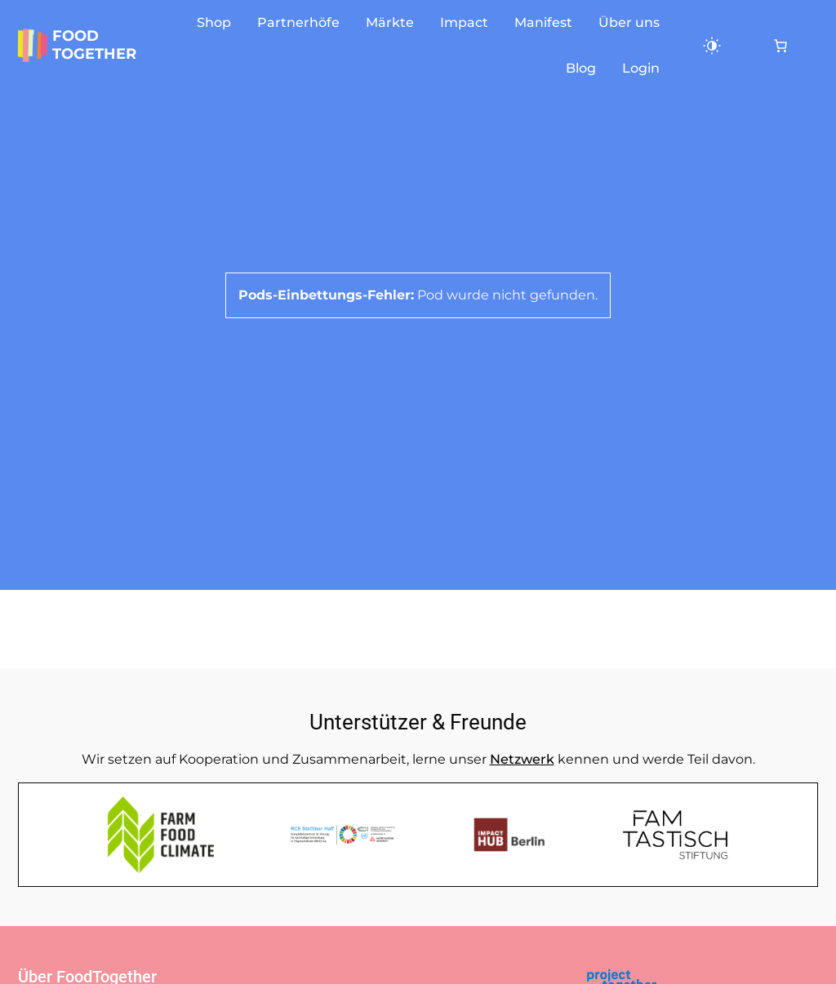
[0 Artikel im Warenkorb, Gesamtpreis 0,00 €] (780, 45)
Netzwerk (522, 759)
